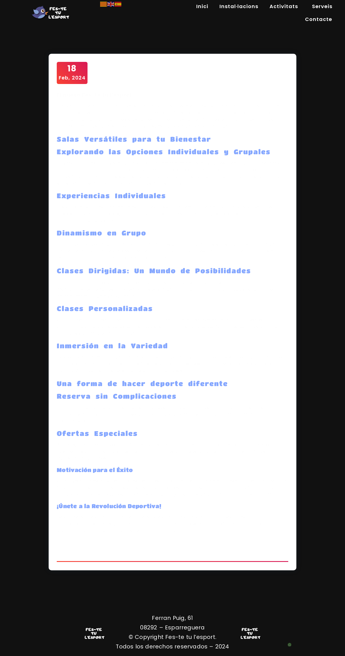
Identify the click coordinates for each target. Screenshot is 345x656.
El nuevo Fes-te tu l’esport (95, 95)
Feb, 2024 (72, 72)
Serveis (322, 6)
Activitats (285, 6)
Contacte (318, 19)
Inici (202, 6)
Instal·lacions (238, 6)
